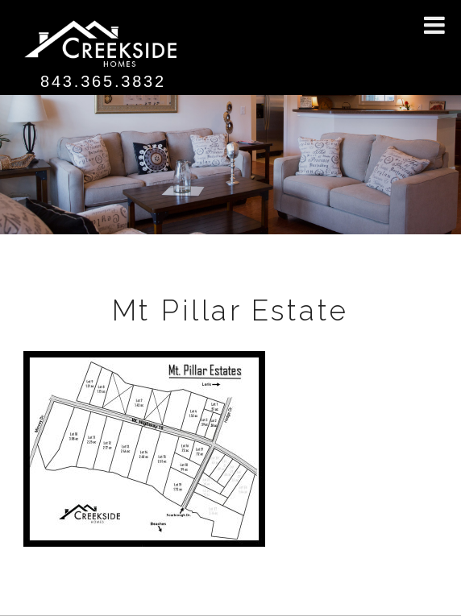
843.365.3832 (103, 81)
